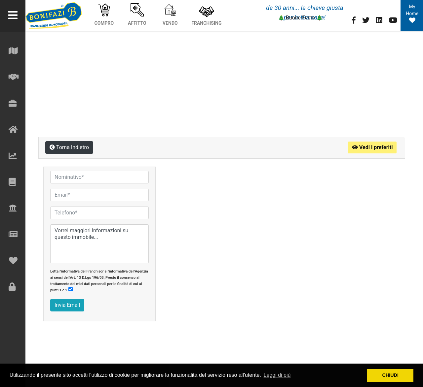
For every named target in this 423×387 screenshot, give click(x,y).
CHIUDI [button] (390, 375)
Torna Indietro (69, 147)
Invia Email (67, 305)
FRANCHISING (206, 14)
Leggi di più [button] (277, 375)
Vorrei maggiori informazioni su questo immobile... (99, 243)
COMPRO (104, 14)
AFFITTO (137, 14)
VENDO (170, 14)
